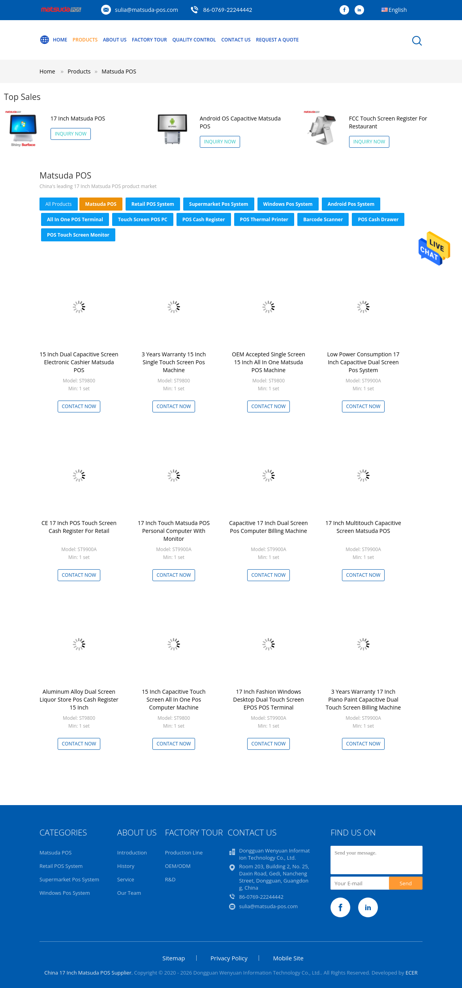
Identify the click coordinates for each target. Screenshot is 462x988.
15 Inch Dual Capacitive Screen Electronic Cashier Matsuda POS (78, 362)
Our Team (129, 892)
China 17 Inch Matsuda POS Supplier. (89, 972)
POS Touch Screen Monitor (78, 234)
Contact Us (235, 39)
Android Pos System (351, 204)
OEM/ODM (178, 865)
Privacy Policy (229, 958)
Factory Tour (149, 39)
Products (85, 39)
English (398, 9)
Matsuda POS (118, 71)
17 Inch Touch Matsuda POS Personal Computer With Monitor (174, 530)
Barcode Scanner (323, 219)
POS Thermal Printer (264, 219)
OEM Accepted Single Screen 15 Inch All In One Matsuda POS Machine (268, 362)
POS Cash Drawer (378, 219)
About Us (115, 39)
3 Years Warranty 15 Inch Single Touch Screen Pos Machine (174, 362)
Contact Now (79, 406)
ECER (412, 972)
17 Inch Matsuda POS (78, 118)
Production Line (184, 852)
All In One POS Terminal (75, 219)
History (125, 865)
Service (125, 879)
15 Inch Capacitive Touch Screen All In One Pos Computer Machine (173, 699)
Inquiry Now (71, 133)
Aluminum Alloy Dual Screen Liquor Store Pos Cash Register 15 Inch (78, 699)
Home (53, 40)
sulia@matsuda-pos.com (146, 9)
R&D (170, 879)
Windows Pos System (288, 204)
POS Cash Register (203, 219)
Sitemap (173, 958)
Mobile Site (288, 958)
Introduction (132, 852)
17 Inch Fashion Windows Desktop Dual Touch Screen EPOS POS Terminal (268, 699)
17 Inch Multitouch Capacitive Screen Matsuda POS (363, 526)
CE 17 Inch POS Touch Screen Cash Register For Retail (78, 526)
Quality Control (194, 39)
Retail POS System (152, 204)
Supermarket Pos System (218, 204)
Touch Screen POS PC (142, 219)
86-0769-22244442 (227, 9)
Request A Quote (277, 39)
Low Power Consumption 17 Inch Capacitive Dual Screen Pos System (363, 362)
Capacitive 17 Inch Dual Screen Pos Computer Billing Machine (268, 526)
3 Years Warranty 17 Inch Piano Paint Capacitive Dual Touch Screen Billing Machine (363, 699)
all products (58, 204)
